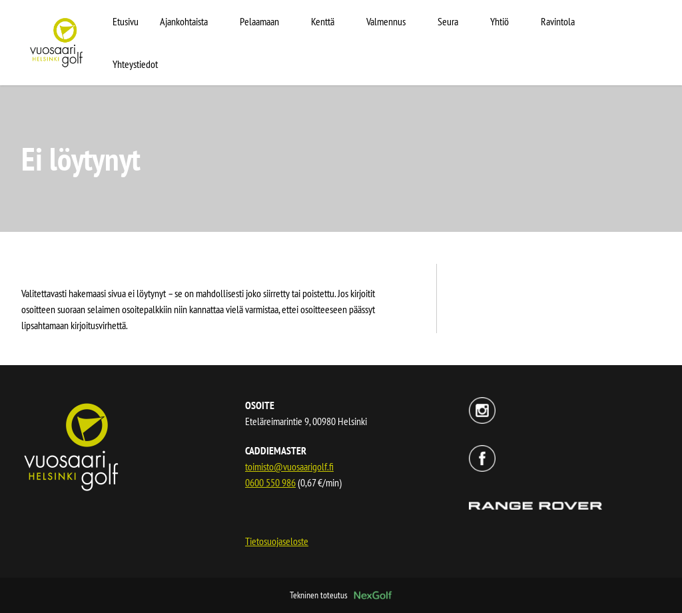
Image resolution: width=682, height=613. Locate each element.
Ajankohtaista (184, 21)
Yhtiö (499, 21)
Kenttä (322, 21)
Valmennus (386, 21)
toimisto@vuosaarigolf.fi (289, 466)
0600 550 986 (270, 482)
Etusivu (126, 21)
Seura (448, 21)
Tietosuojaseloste (276, 541)
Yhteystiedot (135, 64)
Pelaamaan (259, 21)
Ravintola (558, 21)
